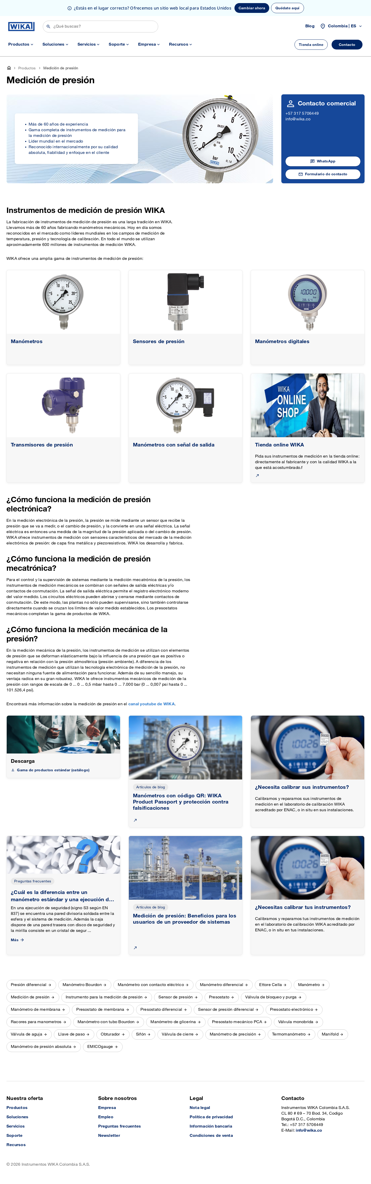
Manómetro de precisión (233, 1034)
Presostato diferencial (161, 1009)
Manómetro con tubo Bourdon (106, 1022)
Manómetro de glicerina (173, 1022)
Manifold (330, 1034)
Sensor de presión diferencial (226, 1009)
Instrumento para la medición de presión (104, 997)
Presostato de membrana (100, 1009)
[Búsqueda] (100, 26)
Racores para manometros (36, 1022)
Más (18, 940)
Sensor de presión (175, 997)
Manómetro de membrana (35, 1009)
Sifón (141, 1034)
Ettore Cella (270, 984)
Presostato (219, 997)
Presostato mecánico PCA (237, 1022)
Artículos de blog (150, 787)
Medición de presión (30, 997)
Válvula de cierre (177, 1034)
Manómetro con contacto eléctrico (151, 984)
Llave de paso (71, 1034)
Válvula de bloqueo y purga (271, 997)
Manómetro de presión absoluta (41, 1046)
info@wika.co (298, 119)
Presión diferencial (29, 984)
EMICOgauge (100, 1046)
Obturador (110, 1034)
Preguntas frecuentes (32, 881)
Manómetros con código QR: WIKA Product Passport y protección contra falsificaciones (180, 802)
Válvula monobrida (296, 1022)
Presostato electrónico (291, 1009)
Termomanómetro (289, 1034)
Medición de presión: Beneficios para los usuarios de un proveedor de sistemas (184, 919)
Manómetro (309, 984)
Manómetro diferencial (221, 984)
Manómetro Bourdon (82, 984)
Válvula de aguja (26, 1034)
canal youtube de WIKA (151, 704)
